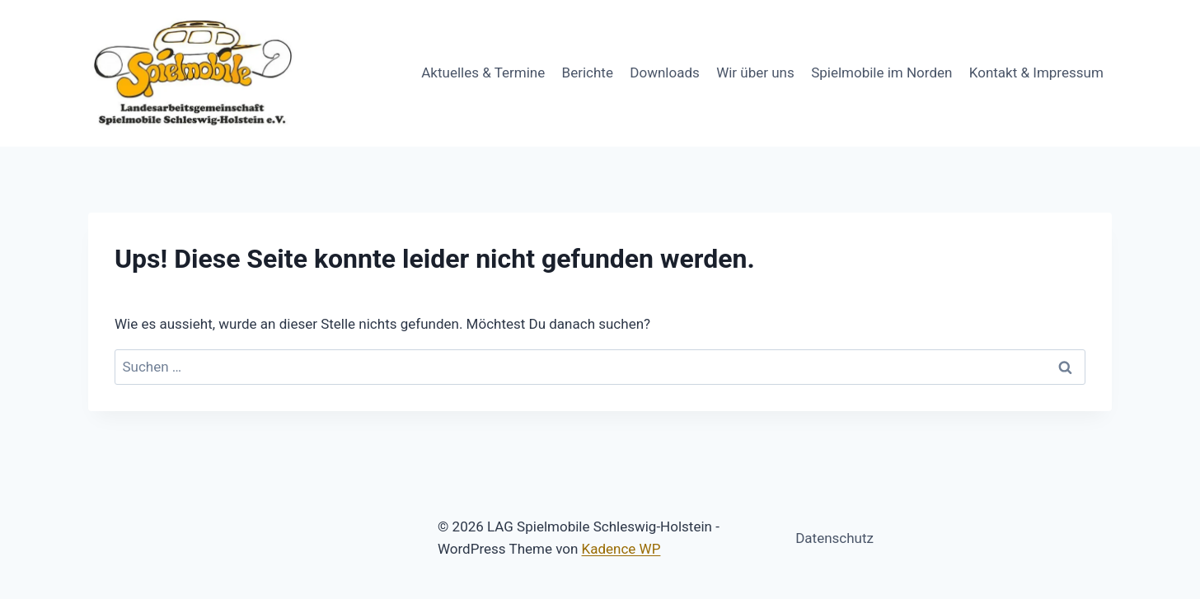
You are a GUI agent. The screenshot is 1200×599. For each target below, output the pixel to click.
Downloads (664, 72)
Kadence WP (621, 549)
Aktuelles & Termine (483, 72)
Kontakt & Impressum (1036, 72)
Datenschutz (834, 538)
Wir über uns (755, 72)
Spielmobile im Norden (881, 72)
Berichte (587, 72)
